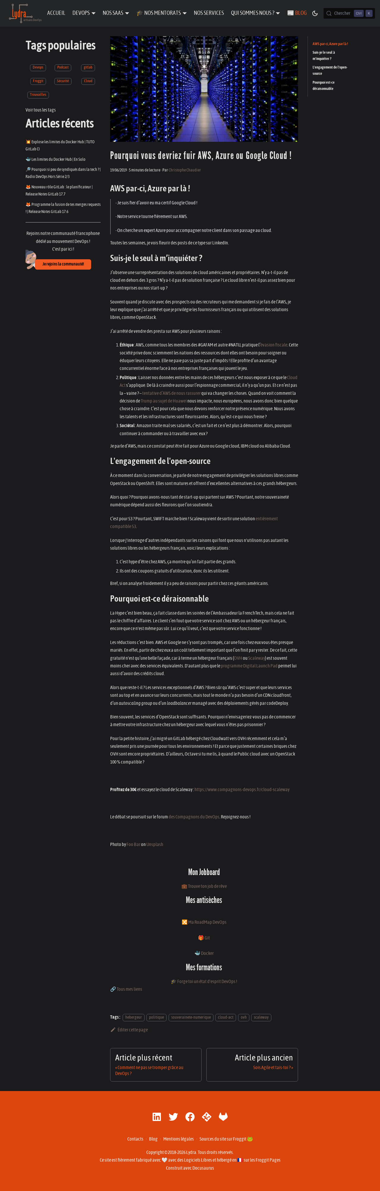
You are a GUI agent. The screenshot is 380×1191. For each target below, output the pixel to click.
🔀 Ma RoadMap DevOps (204, 922)
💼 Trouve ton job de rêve (204, 886)
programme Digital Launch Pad (249, 666)
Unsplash (154, 844)
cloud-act (225, 1017)
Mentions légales (178, 1139)
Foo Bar (133, 844)
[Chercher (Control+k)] (349, 13)
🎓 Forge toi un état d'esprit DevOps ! (204, 981)
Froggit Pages (268, 1160)
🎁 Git (204, 938)
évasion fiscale (273, 345)
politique (156, 1017)
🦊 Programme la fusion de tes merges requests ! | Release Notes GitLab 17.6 (63, 208)
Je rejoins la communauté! (63, 264)
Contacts (135, 1139)
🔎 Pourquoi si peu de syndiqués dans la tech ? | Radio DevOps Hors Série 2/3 (63, 173)
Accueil (56, 13)
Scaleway (256, 658)
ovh (244, 1017)
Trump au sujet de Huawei (164, 401)
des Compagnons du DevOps (194, 817)
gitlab (88, 67)
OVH (238, 658)
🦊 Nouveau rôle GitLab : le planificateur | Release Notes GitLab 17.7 (59, 190)
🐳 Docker (204, 953)
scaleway (261, 1017)
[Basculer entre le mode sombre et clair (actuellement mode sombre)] (315, 13)
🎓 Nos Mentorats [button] (158, 13)
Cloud (88, 81)
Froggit (38, 81)
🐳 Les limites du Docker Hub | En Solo (56, 159)
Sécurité (63, 81)
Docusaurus (203, 1168)
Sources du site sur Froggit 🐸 (226, 1139)
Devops (38, 67)
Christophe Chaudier (185, 170)
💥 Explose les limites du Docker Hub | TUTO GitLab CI (60, 145)
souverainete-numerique (191, 1017)
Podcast (63, 67)
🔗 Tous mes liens (126, 989)
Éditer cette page (129, 1030)
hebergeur (133, 1017)
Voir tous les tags (41, 110)
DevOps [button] (81, 13)
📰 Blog (297, 13)
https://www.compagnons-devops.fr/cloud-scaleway (241, 789)
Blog (153, 1139)
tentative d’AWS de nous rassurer (171, 393)
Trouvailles (38, 95)
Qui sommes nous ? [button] (252, 13)
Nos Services (209, 13)
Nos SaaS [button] (113, 13)
